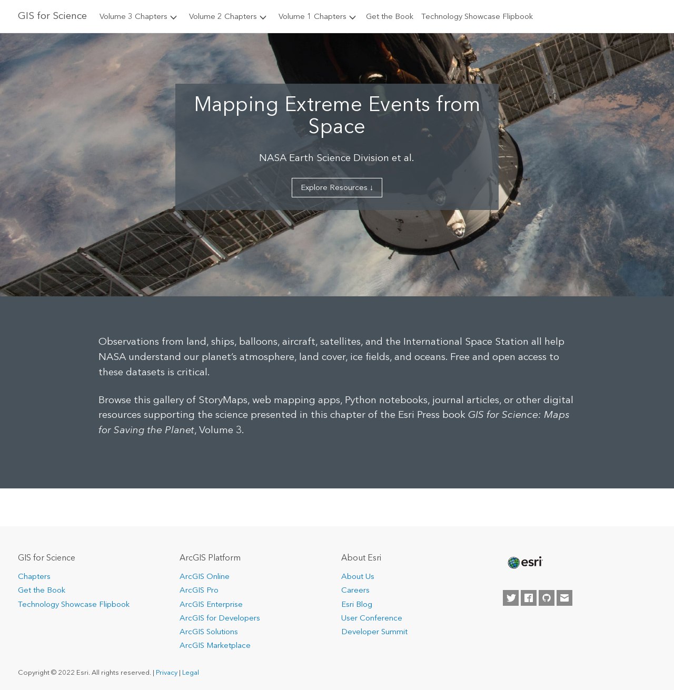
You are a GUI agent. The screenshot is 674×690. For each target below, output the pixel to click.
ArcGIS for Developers (220, 618)
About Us (357, 576)
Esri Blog (356, 604)
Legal (190, 672)
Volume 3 (139, 16)
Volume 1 (318, 16)
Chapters (34, 576)
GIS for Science (52, 15)
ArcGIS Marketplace (215, 645)
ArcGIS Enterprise (211, 604)
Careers (355, 590)
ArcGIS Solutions (209, 631)
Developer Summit (374, 631)
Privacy (166, 672)
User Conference (371, 618)
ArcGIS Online (205, 576)
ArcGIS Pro (199, 590)
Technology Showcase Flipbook (477, 16)
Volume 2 (228, 16)
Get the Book (389, 16)
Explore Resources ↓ (337, 187)
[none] (524, 563)
